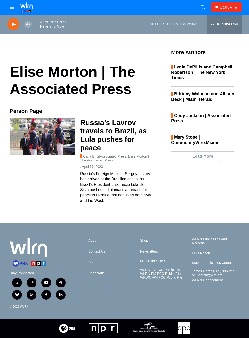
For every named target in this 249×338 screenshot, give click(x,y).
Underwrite (96, 273)
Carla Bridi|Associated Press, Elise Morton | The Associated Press (114, 158)
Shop (144, 240)
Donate (93, 262)
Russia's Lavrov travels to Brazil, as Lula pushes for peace (113, 135)
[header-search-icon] (202, 7)
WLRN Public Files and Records (209, 241)
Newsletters (149, 251)
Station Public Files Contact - (214, 263)
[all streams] (224, 24)
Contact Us (96, 251)
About (92, 240)
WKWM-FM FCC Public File (161, 277)
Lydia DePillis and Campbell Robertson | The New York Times (201, 72)
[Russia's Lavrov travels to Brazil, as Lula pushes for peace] (42, 136)
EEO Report (201, 253)
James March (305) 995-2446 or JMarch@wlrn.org (214, 273)
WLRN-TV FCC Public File (160, 270)
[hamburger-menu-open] (12, 7)
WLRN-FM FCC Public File (160, 274)
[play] (13, 24)
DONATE (228, 7)
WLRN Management (207, 280)
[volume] (28, 24)
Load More (202, 156)
